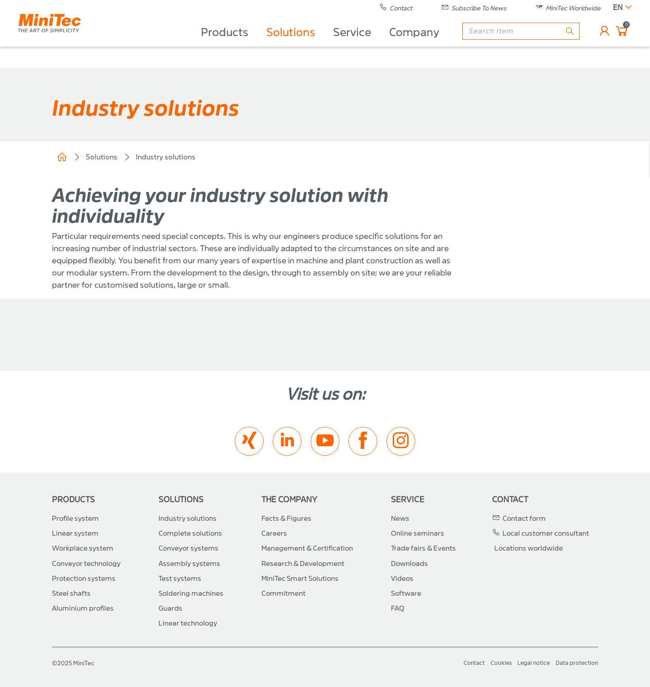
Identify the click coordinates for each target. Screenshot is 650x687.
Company (414, 43)
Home (61, 157)
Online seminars (417, 533)
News (400, 518)
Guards (170, 608)
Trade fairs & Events (423, 548)
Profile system (75, 518)
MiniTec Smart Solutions (300, 578)
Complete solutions (190, 533)
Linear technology (187, 623)
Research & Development (302, 563)
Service (352, 43)
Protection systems (84, 578)
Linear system (75, 533)
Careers (274, 533)
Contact (510, 499)
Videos (402, 578)
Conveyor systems (188, 548)
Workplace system (82, 548)
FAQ (397, 608)
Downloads (409, 563)
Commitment (283, 593)
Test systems (179, 578)
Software (406, 593)
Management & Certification (307, 548)
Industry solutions (165, 157)
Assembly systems (189, 563)
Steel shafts (71, 593)
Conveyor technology (86, 563)
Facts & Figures (286, 518)
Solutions (290, 43)
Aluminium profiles (83, 608)
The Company (289, 499)
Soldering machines (190, 593)
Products (224, 43)
